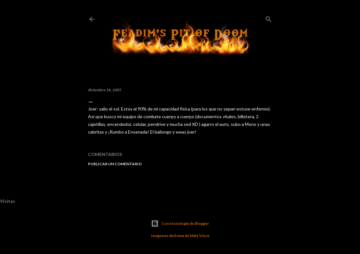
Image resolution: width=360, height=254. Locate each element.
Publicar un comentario (115, 163)
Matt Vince (199, 235)
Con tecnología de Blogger (180, 223)
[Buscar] (268, 18)
